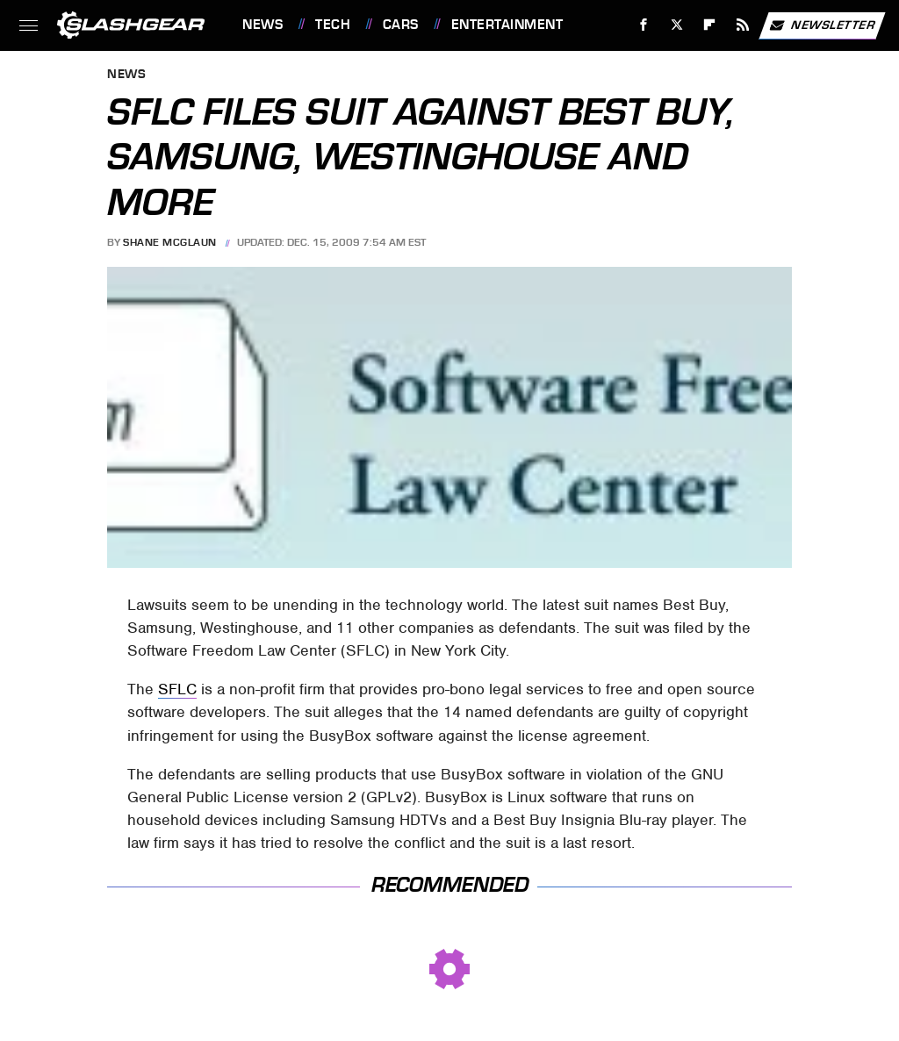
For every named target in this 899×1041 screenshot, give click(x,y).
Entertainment (507, 24)
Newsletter (821, 25)
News (262, 24)
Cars (401, 24)
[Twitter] (676, 25)
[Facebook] (644, 25)
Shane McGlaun (170, 242)
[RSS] (743, 25)
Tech (332, 24)
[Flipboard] (710, 25)
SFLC (177, 689)
